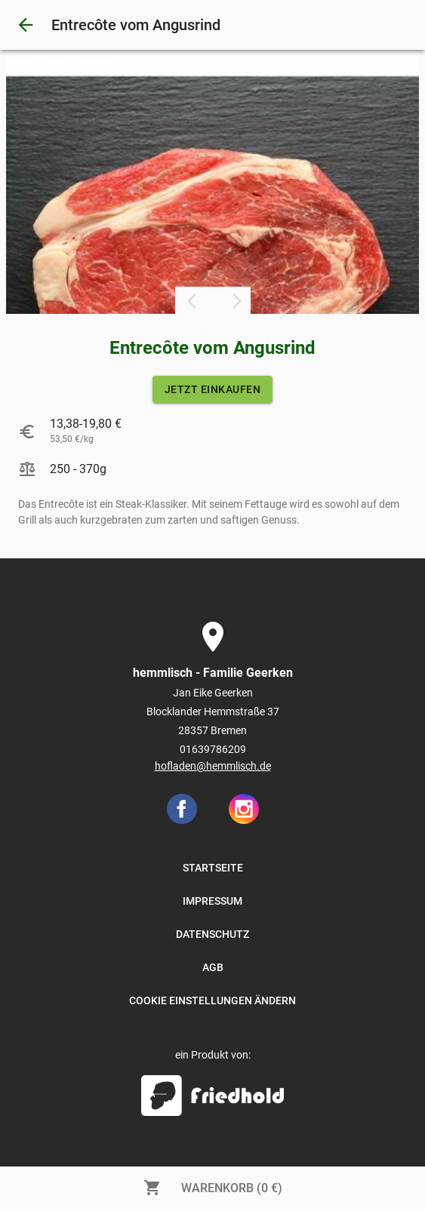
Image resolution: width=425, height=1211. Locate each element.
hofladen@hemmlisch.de (213, 766)
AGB (212, 967)
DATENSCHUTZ (212, 934)
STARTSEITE (213, 868)
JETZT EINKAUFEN (213, 389)
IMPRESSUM (212, 901)
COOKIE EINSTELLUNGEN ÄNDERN (212, 1000)
